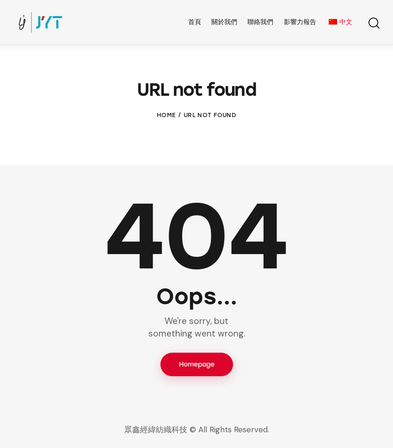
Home (166, 115)
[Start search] (373, 23)
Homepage (197, 364)
